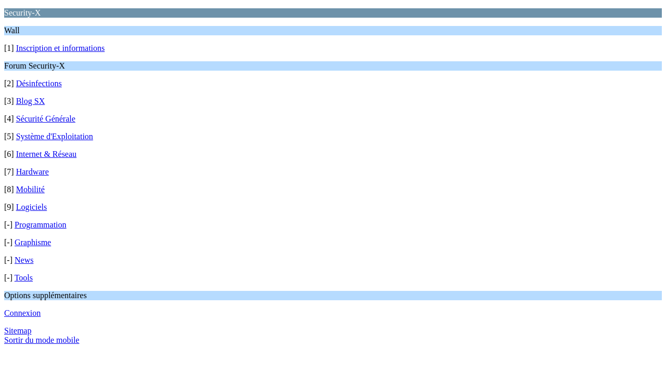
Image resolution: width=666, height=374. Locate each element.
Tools (24, 277)
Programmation (41, 224)
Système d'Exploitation (54, 136)
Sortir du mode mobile (41, 340)
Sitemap (17, 330)
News (24, 260)
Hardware (32, 171)
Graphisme (33, 242)
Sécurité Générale (45, 118)
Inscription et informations (60, 48)
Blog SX (30, 101)
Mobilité (30, 189)
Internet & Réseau (46, 154)
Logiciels (31, 207)
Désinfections (39, 83)
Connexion (22, 313)
